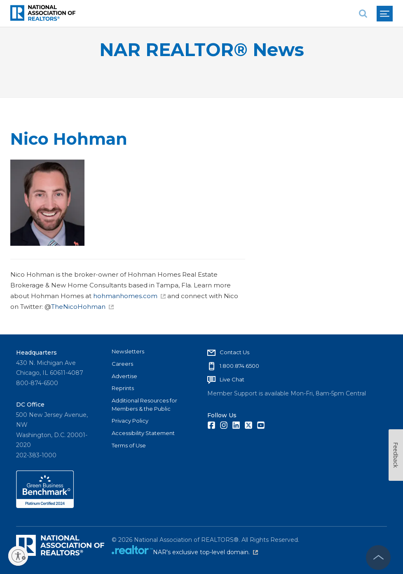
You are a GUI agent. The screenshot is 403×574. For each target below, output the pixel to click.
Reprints (123, 388)
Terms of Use (129, 445)
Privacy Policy (130, 420)
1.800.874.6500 (239, 365)
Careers (122, 363)
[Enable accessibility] (18, 556)
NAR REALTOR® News (201, 50)
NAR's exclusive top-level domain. (205, 552)
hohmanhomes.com (129, 296)
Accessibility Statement (143, 433)
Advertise (124, 376)
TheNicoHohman (82, 307)
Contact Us (234, 352)
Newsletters (128, 351)
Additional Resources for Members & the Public (144, 404)
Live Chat (232, 379)
